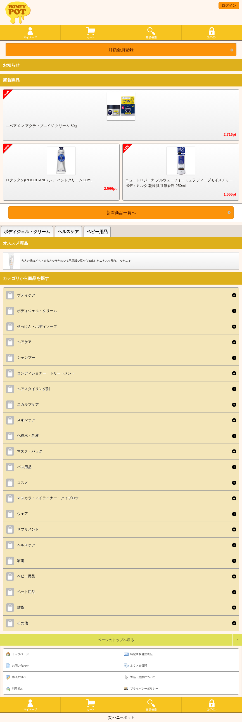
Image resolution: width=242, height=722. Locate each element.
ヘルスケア (68, 231)
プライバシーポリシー (144, 688)
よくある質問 (138, 665)
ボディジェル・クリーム (27, 231)
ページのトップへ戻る (116, 640)
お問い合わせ (20, 665)
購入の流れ (19, 677)
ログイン (229, 5)
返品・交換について (142, 677)
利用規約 (17, 688)
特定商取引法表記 (141, 654)
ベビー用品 (97, 231)
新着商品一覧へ (121, 212)
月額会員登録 (121, 49)
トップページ (20, 654)
